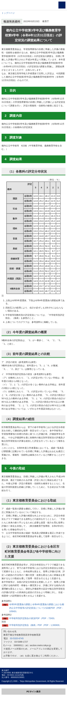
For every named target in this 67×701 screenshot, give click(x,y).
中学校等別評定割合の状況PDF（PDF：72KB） (32, 618)
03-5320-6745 (17, 638)
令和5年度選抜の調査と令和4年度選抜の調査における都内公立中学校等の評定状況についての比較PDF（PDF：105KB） (36, 608)
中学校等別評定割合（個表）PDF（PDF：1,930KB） (35, 625)
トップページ (8, 13)
